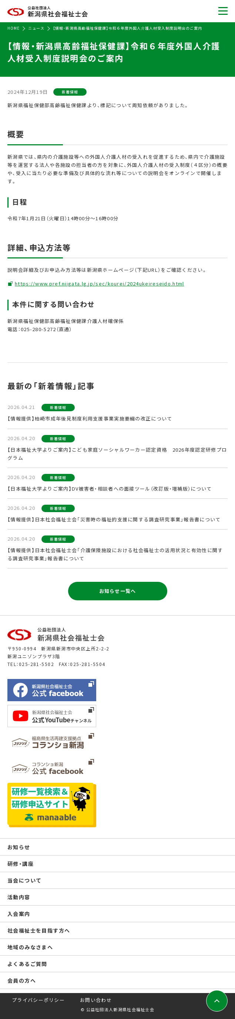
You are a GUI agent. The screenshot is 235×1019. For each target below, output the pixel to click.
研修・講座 (20, 863)
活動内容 (18, 897)
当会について (24, 880)
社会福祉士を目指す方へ (38, 930)
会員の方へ (21, 980)
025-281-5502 (36, 664)
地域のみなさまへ (30, 947)
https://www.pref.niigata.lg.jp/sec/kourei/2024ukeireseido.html (99, 283)
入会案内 (18, 913)
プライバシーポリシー (38, 999)
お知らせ (18, 847)
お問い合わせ (96, 999)
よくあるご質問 (27, 963)
